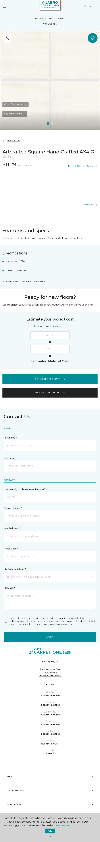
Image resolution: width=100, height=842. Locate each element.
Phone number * (13, 508)
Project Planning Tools (83, 166)
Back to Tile (11, 141)
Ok (50, 830)
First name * (10, 438)
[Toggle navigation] (4, 6)
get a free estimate (50, 379)
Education (50, 804)
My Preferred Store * (15, 569)
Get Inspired (50, 790)
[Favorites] (91, 6)
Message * (9, 588)
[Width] (50, 349)
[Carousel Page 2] (52, 123)
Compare (90, 205)
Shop (50, 776)
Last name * (10, 458)
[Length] (50, 335)
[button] (85, 6)
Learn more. (61, 825)
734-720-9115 (50, 24)
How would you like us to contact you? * (25, 489)
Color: (15, 104)
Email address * (12, 528)
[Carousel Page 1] (48, 123)
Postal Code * (11, 549)
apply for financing (50, 392)
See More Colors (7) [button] (14, 113)
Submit (50, 636)
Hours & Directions (50, 675)
